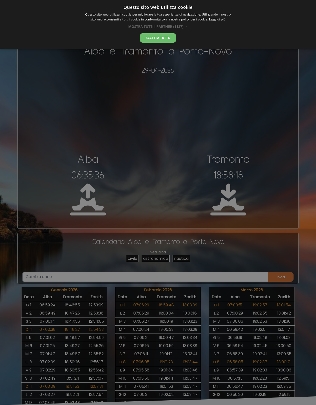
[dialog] (158, 24)
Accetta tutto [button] (158, 38)
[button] (158, 26)
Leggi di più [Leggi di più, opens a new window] (217, 19)
